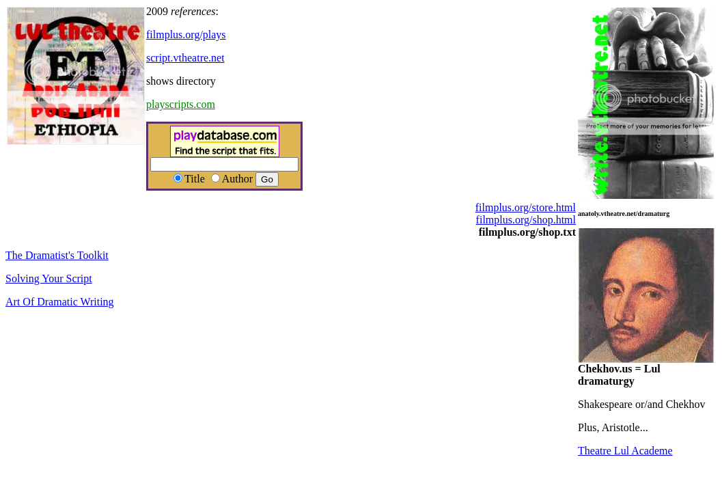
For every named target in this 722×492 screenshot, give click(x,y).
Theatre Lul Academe (625, 450)
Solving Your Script (48, 278)
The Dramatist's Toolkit (57, 255)
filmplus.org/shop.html (526, 220)
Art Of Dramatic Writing (59, 302)
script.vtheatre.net (185, 58)
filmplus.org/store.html (525, 207)
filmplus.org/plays (186, 34)
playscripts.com (180, 104)
